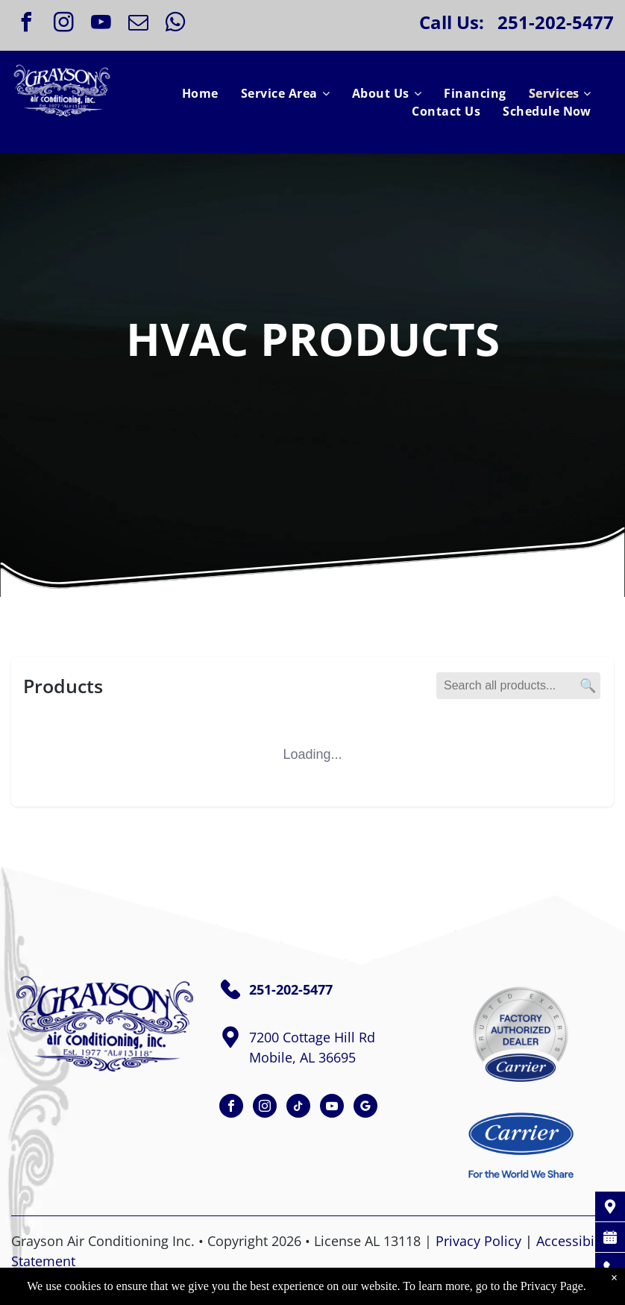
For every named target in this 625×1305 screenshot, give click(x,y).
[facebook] (26, 24)
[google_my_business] (365, 1107)
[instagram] (63, 24)
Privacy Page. (553, 1286)
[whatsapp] (175, 24)
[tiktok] (298, 1107)
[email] (138, 24)
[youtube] (101, 24)
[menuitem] (200, 93)
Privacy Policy (478, 1241)
